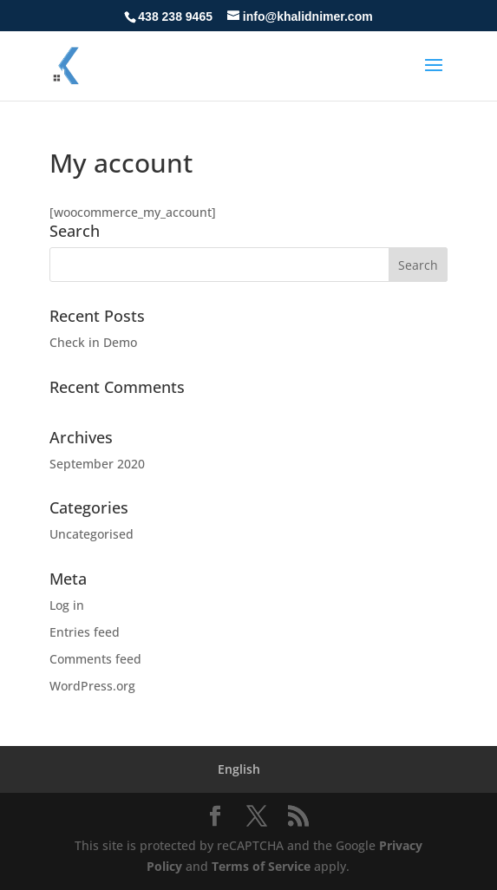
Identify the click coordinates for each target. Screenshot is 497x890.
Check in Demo (93, 342)
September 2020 (97, 463)
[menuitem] (239, 769)
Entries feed (84, 632)
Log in (66, 605)
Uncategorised (91, 534)
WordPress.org (92, 685)
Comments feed (95, 659)
